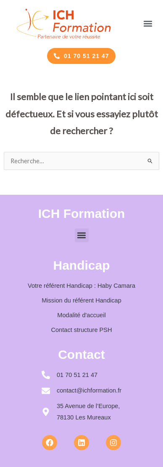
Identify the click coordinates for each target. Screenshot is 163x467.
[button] (148, 23)
